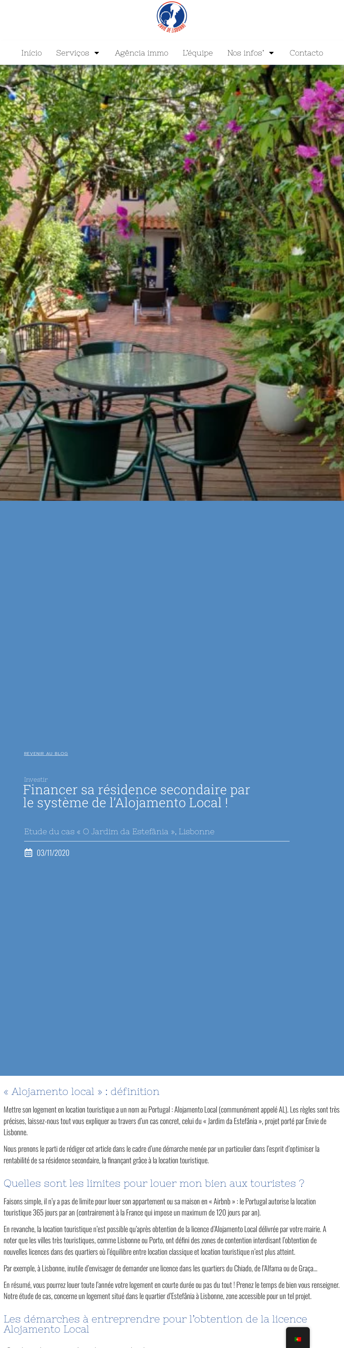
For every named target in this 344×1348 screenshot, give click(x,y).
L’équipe (198, 53)
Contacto (306, 53)
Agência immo (141, 53)
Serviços (78, 52)
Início (31, 53)
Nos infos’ (251, 52)
